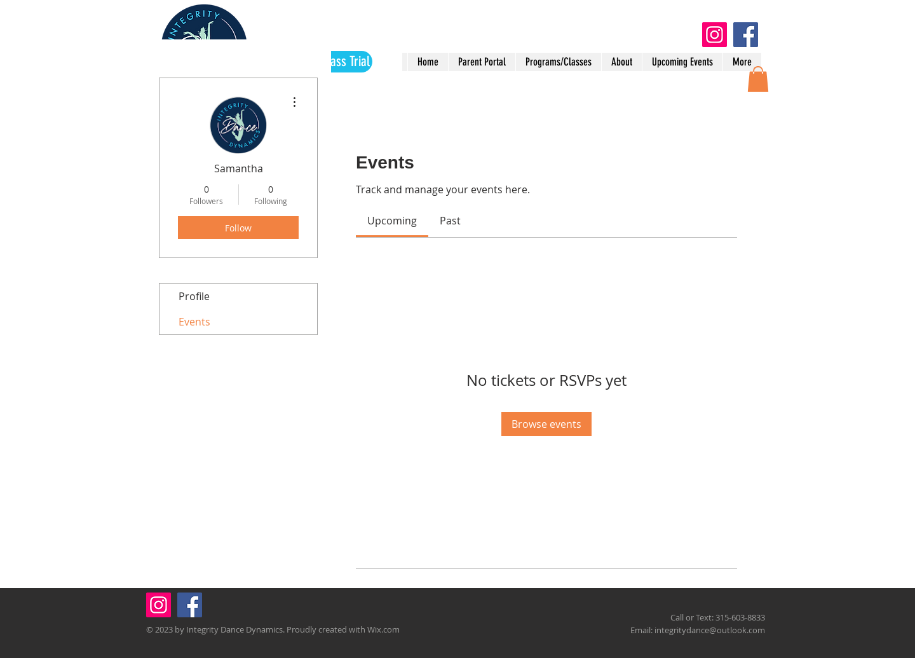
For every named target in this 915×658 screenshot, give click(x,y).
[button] (758, 79)
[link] (392, 221)
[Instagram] (714, 34)
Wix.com (383, 629)
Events (194, 322)
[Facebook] (745, 34)
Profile (194, 296)
